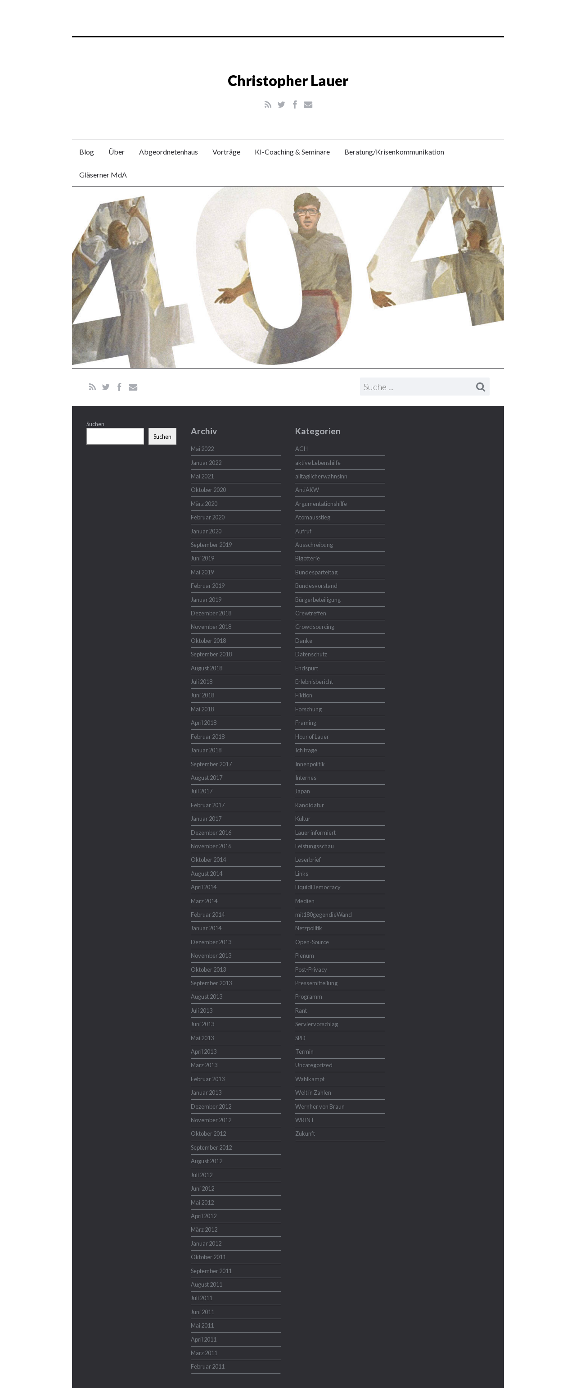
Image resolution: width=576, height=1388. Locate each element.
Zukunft (305, 1133)
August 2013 (206, 996)
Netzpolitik (308, 928)
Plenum (304, 955)
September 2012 (211, 1147)
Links (301, 873)
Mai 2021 (202, 476)
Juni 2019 (202, 558)
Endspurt (306, 668)
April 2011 (203, 1339)
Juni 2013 (202, 1024)
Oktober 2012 (208, 1133)
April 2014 (203, 887)
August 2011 (206, 1284)
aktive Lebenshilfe (318, 462)
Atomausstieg (312, 517)
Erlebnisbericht (314, 681)
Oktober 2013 (208, 969)
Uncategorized (314, 1065)
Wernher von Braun (320, 1106)
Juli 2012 (201, 1175)
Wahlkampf (309, 1079)
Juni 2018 (202, 695)
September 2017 (211, 764)
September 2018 (211, 654)
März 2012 (204, 1229)
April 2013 (203, 1051)
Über (116, 151)
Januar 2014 (206, 928)
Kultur (302, 818)
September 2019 (211, 544)
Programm (308, 996)
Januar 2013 (206, 1092)
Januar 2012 (206, 1243)
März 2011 (204, 1352)
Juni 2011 (202, 1311)
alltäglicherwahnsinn (321, 476)
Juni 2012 (202, 1188)
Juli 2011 (201, 1298)
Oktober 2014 (208, 859)
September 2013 (211, 983)
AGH (301, 448)
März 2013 (204, 1065)
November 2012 (211, 1120)
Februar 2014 (208, 914)
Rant (301, 1010)
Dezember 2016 (211, 832)
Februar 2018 (208, 736)
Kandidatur (309, 805)
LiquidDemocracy (318, 887)
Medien (305, 901)
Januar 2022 (206, 462)
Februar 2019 (208, 585)
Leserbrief (308, 859)
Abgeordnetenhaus (168, 151)
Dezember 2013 (211, 942)
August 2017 (206, 777)
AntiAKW (307, 489)
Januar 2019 (206, 599)
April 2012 (203, 1216)
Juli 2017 (201, 791)
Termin (304, 1051)
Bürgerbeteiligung (318, 599)
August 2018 (206, 668)
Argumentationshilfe (321, 503)
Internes (305, 777)
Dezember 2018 (211, 613)
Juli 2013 (201, 1010)
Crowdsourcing (314, 626)
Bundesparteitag (316, 572)
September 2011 (211, 1270)
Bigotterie (307, 558)
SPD (300, 1038)
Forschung (308, 709)
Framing (305, 722)
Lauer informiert (315, 832)
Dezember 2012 (211, 1106)
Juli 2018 (201, 681)
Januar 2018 (206, 750)
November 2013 (211, 955)
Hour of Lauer (312, 736)
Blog (86, 151)
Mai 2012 (202, 1202)
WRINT (305, 1120)
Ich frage (306, 750)
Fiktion (303, 695)
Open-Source (312, 942)
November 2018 (211, 626)
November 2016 (211, 846)
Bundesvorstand (316, 585)
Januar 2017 (206, 818)
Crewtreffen (310, 613)
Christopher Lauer (288, 80)
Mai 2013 (202, 1038)
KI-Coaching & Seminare (292, 151)
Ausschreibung (314, 544)
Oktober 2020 (208, 489)
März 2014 (204, 901)
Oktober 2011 (208, 1257)
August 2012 (206, 1161)
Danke (303, 640)
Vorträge (226, 151)
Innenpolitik (310, 764)
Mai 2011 (202, 1325)
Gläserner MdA (103, 174)
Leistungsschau (314, 846)
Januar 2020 (206, 531)
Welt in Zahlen (313, 1092)
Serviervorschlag (316, 1024)
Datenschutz (311, 654)
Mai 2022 (202, 448)
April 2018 (203, 722)
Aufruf (303, 531)
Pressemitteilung (316, 983)
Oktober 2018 (208, 640)
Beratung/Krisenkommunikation (394, 151)
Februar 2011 (208, 1366)
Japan (302, 791)
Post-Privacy (311, 969)
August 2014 (206, 873)
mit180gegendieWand (323, 914)
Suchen (95, 424)
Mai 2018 (202, 709)
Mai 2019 (202, 572)
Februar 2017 (208, 805)
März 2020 (204, 503)
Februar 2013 (208, 1079)
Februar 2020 (208, 517)
